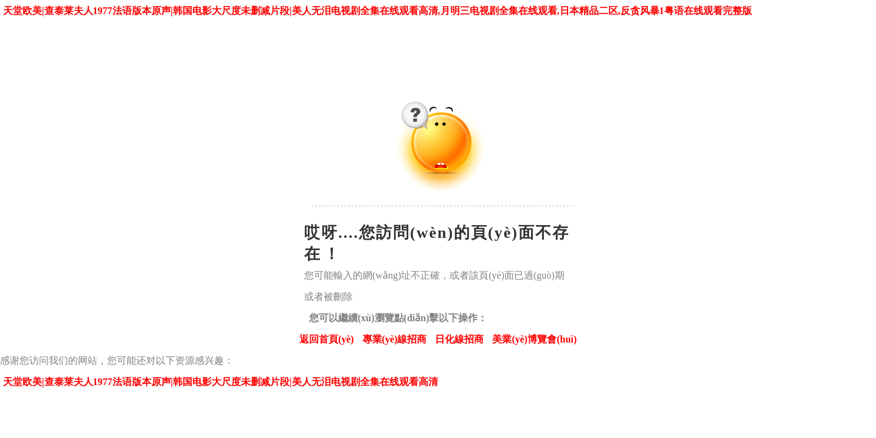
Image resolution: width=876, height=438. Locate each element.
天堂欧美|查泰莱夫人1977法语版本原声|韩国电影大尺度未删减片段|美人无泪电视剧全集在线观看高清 (220, 382)
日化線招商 (459, 339)
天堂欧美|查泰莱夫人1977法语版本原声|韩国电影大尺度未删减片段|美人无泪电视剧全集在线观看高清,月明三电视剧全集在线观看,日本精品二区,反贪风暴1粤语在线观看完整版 (377, 10)
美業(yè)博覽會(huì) (534, 339)
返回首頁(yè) (326, 339)
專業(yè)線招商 (395, 339)
